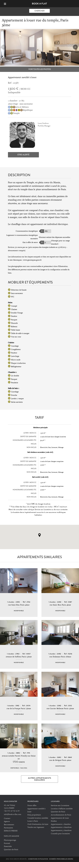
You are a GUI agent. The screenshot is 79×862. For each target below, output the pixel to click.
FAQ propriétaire (34, 814)
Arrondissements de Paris (61, 814)
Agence (7, 821)
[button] (75, 47)
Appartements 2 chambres (61, 827)
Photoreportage (10, 840)
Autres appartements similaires (39, 779)
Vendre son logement (35, 827)
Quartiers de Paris (58, 811)
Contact (7, 818)
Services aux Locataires (60, 805)
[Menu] (6, 3)
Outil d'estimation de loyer (37, 824)
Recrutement (9, 824)
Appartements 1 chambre (61, 824)
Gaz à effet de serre (30, 242)
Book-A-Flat (39, 4)
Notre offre (31, 805)
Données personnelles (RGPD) (61, 859)
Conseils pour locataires (60, 833)
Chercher (39, 10)
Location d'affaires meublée (62, 808)
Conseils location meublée (37, 818)
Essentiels (8, 846)
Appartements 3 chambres (61, 830)
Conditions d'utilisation (38, 859)
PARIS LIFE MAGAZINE (11, 836)
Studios (54, 821)
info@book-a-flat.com (12, 814)
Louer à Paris (32, 821)
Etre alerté (23, 154)
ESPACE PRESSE (10, 830)
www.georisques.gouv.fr (32, 260)
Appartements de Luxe (60, 818)
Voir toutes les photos (39, 69)
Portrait (7, 843)
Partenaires (8, 827)
